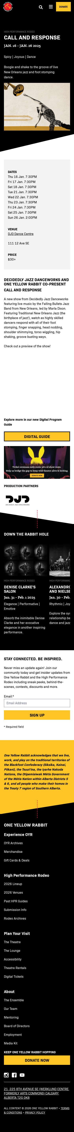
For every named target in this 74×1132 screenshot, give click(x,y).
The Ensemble (14, 1000)
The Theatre (12, 942)
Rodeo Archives (15, 918)
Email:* (9, 696)
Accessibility (13, 959)
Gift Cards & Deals (16, 860)
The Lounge (12, 951)
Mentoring (11, 1017)
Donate (63, 6)
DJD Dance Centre (21, 234)
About (9, 991)
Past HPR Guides (16, 901)
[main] (37, 331)
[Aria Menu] (51, 6)
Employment (13, 1035)
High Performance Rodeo (26, 875)
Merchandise (13, 852)
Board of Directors (17, 1026)
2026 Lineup (13, 884)
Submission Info (15, 910)
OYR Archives (13, 843)
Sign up (37, 715)
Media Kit (10, 1043)
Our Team (10, 1009)
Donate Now (37, 1060)
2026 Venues (13, 892)
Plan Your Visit (17, 933)
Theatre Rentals (15, 968)
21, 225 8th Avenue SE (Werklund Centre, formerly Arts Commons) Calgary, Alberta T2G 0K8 (36, 1093)
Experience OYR (18, 834)
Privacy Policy (35, 1112)
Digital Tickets (13, 976)
